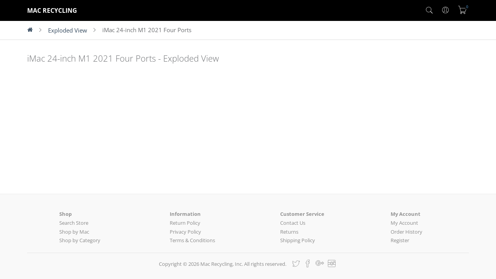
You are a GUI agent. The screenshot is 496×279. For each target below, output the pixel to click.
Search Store (73, 222)
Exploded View (67, 30)
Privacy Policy (185, 231)
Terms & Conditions (192, 240)
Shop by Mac (74, 231)
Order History (406, 231)
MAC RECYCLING (52, 10)
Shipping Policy (297, 240)
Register (400, 240)
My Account (404, 222)
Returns (289, 231)
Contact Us (292, 222)
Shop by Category (79, 240)
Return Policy (185, 222)
